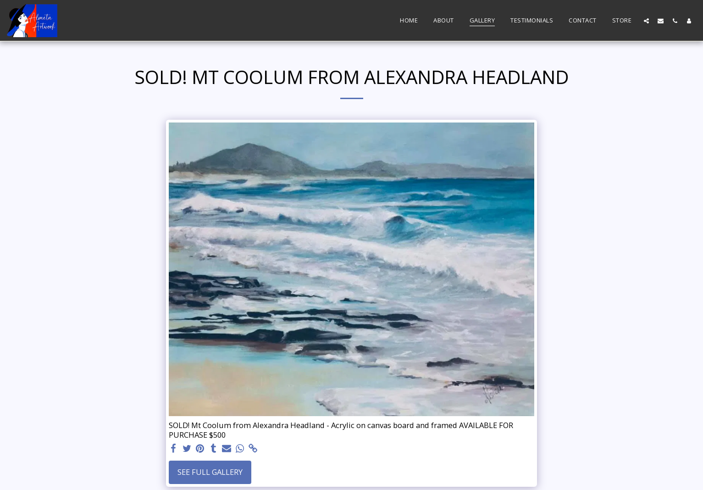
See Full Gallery (210, 472)
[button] (646, 20)
